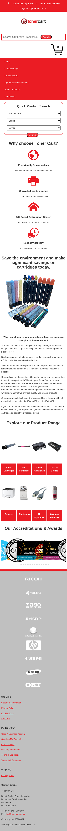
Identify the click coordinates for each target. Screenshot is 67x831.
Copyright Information (11, 703)
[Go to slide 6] (30, 564)
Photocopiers (25, 514)
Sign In (24, 8)
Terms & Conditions (10, 755)
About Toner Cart (12, 89)
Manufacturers (11, 75)
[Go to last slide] (6, 550)
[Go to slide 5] (27, 564)
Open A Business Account (16, 82)
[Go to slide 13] (45, 564)
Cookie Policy (7, 713)
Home (7, 61)
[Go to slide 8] (34, 564)
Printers (9, 514)
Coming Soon (7, 775)
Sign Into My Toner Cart (12, 739)
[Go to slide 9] (36, 564)
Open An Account (38, 8)
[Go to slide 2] (21, 564)
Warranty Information (11, 760)
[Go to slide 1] (19, 564)
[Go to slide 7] (32, 564)
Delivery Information (10, 749)
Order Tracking (8, 744)
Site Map (5, 718)
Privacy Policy (7, 708)
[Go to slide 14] (48, 564)
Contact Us (10, 96)
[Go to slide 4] (25, 564)
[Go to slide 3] (23, 564)
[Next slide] (61, 550)
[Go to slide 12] (43, 564)
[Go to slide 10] (39, 564)
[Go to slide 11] (41, 564)
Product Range (11, 68)
